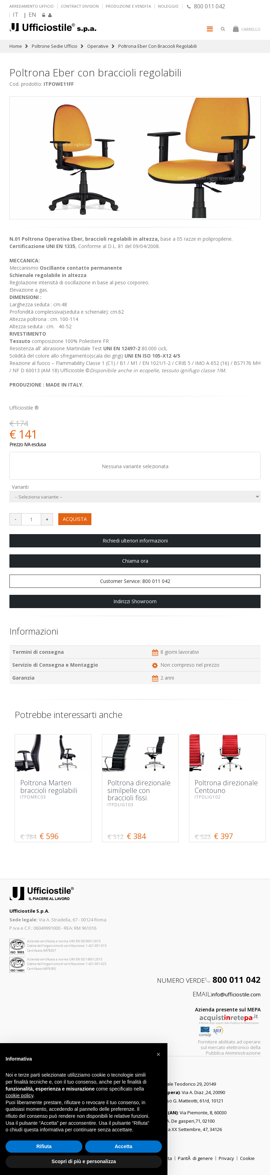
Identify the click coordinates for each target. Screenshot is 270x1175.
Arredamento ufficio (31, 6)
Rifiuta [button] (44, 1146)
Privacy (226, 1158)
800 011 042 (206, 6)
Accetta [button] (124, 1146)
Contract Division (80, 6)
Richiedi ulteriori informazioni (135, 540)
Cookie (247, 1158)
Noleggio (168, 6)
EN (32, 14)
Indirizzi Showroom (135, 601)
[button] (158, 1054)
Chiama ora (135, 560)
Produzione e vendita (128, 6)
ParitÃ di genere (195, 1158)
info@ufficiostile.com (236, 994)
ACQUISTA (75, 519)
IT (15, 14)
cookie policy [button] (19, 1095)
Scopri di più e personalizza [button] (84, 1161)
